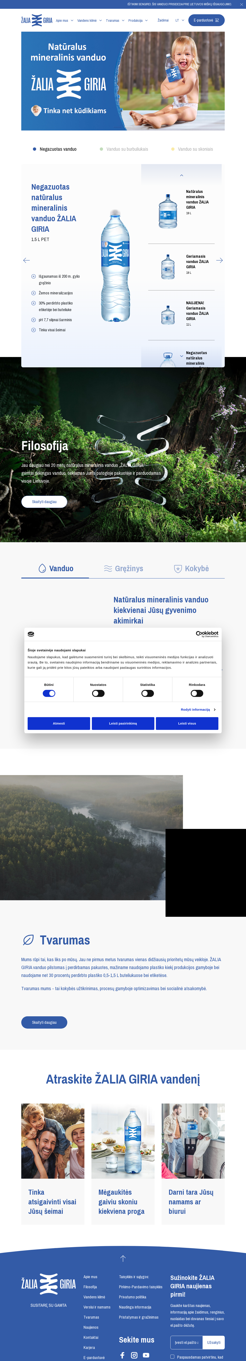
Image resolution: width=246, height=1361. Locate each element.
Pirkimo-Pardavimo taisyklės (140, 1287)
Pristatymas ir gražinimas (139, 1317)
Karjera (89, 1347)
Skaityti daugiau (44, 502)
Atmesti (59, 723)
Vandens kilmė (87, 20)
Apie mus (62, 20)
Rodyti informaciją (195, 709)
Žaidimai (163, 20)
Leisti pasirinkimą (123, 723)
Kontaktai (91, 1337)
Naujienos (91, 1327)
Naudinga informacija (135, 1307)
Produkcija (135, 20)
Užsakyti (213, 1342)
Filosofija (90, 1287)
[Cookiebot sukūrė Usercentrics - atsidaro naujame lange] (199, 634)
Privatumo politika (132, 1297)
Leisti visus (187, 723)
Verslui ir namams (97, 1307)
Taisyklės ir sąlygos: (134, 1277)
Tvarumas (112, 20)
